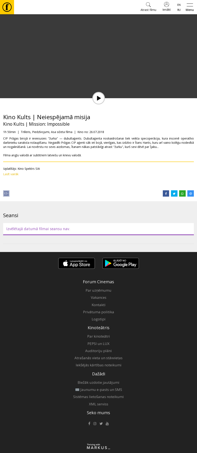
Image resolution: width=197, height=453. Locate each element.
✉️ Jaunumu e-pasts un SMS (98, 389)
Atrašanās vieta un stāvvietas (98, 357)
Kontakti (99, 304)
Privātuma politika (98, 311)
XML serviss (98, 404)
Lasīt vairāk (10, 174)
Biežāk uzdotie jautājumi (98, 382)
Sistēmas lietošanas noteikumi (98, 396)
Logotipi (99, 319)
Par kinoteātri (98, 336)
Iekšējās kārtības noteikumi (98, 365)
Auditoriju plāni (98, 350)
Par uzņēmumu (98, 290)
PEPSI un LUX (98, 343)
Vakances (98, 297)
